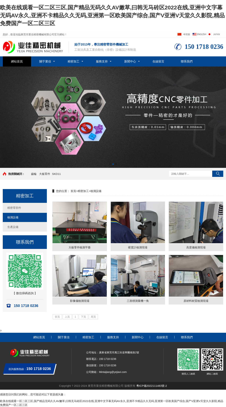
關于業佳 (45, 61)
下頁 (83, 316)
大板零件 (44, 173)
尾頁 (93, 316)
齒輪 (34, 173)
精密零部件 (14, 207)
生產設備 (12, 226)
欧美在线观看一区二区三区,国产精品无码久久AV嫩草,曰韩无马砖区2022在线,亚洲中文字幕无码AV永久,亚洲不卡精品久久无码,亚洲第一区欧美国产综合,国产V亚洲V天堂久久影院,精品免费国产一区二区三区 (112, 15)
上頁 (67, 316)
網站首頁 (17, 61)
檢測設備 (12, 217)
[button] (110, 164)
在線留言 (158, 61)
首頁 (73, 191)
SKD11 (56, 173)
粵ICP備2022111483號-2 (151, 385)
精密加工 (73, 61)
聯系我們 (187, 61)
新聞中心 (130, 61)
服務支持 (102, 61)
